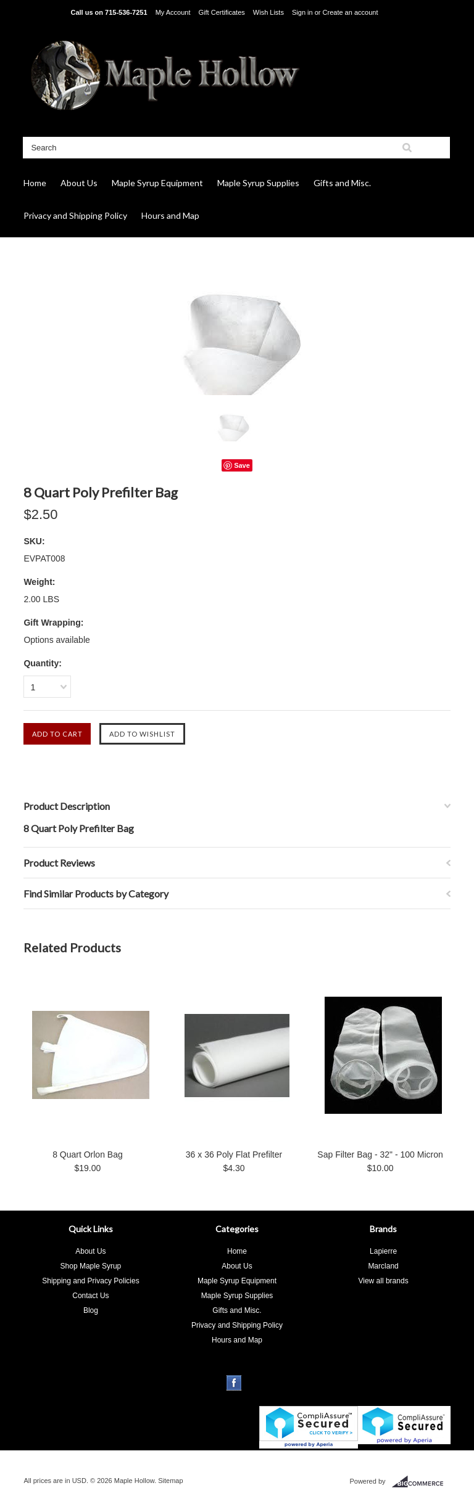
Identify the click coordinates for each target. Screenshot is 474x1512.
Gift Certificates (222, 12)
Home (34, 183)
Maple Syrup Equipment (157, 183)
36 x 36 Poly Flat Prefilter (234, 1154)
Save (242, 465)
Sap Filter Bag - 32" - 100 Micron (380, 1154)
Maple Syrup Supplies (258, 183)
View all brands (383, 1281)
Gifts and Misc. (342, 183)
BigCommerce (421, 1482)
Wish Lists (268, 12)
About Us (79, 183)
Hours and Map (170, 215)
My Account (173, 12)
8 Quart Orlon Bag (87, 1154)
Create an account (350, 12)
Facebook (234, 1383)
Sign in (302, 12)
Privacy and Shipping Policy (75, 215)
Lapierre (383, 1251)
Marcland (383, 1266)
